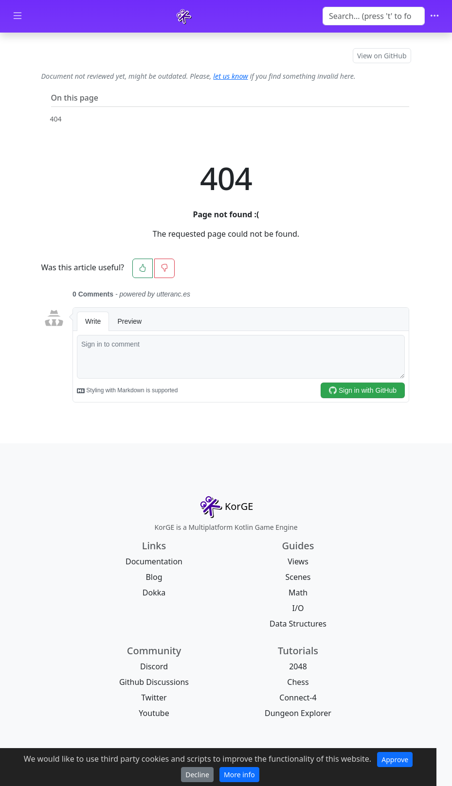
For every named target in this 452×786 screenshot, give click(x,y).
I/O (298, 608)
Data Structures (298, 623)
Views (298, 561)
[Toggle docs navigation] (17, 16)
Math (298, 592)
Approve (394, 759)
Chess (297, 682)
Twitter (153, 697)
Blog (153, 577)
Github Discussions (154, 682)
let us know (230, 76)
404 (56, 118)
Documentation (154, 561)
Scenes (297, 577)
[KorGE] (184, 16)
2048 (298, 666)
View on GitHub (382, 55)
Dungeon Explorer (298, 713)
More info (239, 774)
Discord (154, 666)
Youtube (154, 713)
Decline (197, 774)
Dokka (154, 592)
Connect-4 (297, 697)
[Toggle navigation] (434, 16)
